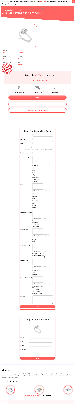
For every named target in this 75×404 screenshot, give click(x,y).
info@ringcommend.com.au (32, 396)
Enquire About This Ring (37, 104)
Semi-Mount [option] (35, 174)
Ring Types (34, 8)
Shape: (22, 184)
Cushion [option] (34, 195)
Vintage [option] (34, 181)
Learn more (42, 1)
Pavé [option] (33, 172)
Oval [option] (33, 202)
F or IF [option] (34, 269)
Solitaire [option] (34, 176)
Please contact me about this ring (40, 351)
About (43, 8)
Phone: (22, 341)
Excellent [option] (34, 238)
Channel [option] (34, 169)
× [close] (8, 1)
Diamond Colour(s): (25, 245)
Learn (56, 8)
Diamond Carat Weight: (26, 277)
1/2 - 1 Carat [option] (35, 288)
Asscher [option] (34, 193)
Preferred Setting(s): (25, 157)
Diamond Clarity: (24, 260)
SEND (37, 306)
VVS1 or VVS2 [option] (35, 270)
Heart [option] (34, 198)
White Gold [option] (35, 224)
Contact (70, 8)
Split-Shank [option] (35, 177)
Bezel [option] (33, 167)
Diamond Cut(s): (24, 229)
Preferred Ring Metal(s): (26, 212)
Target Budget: (24, 153)
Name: (22, 135)
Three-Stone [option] (35, 179)
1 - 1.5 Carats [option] (35, 289)
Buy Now (37, 97)
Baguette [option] (35, 165)
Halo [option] (33, 170)
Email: (22, 143)
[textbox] (40, 163)
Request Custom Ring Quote (37, 110)
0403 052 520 (47, 396)
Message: (22, 296)
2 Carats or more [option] (37, 293)
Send (37, 358)
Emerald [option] (34, 196)
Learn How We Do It (40, 80)
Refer (63, 8)
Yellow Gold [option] (35, 226)
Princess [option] (34, 205)
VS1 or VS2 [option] (35, 272)
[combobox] (40, 169)
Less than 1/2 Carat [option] (37, 286)
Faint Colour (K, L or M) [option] (38, 257)
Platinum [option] (34, 221)
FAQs (49, 8)
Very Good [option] (35, 240)
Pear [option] (33, 203)
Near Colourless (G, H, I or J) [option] (40, 255)
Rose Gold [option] (35, 222)
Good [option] (33, 241)
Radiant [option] (34, 207)
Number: (22, 139)
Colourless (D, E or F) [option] (38, 253)
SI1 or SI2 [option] (34, 274)
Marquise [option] (35, 200)
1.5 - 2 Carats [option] (36, 291)
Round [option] (34, 209)
